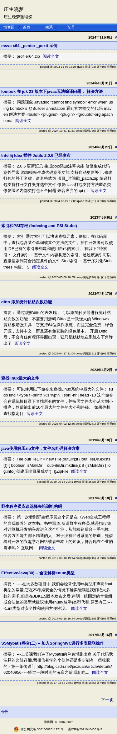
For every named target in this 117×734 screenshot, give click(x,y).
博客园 (9, 27)
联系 (49, 27)
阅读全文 (51, 56)
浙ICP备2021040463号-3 (85, 729)
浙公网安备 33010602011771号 (38, 729)
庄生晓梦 (14, 9)
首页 (26, 27)
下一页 (107, 699)
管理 (70, 27)
